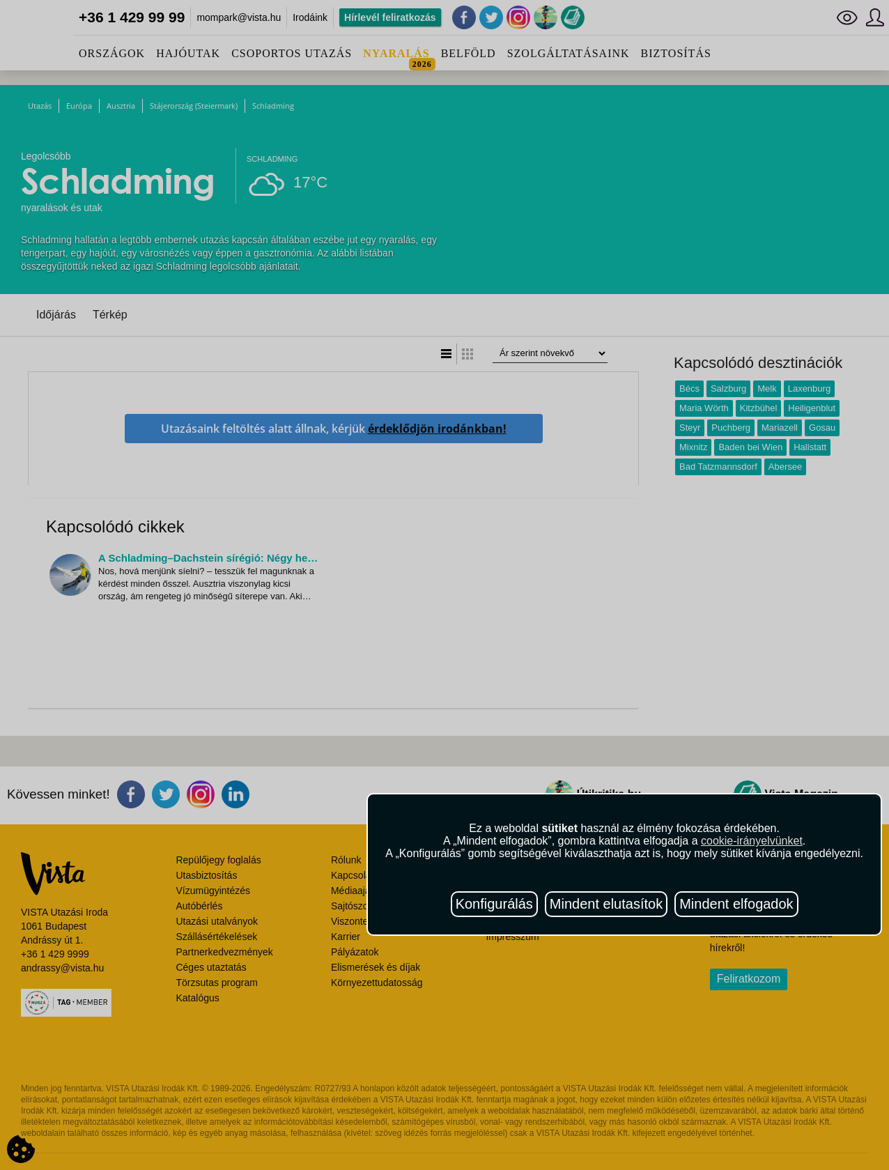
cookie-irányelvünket (752, 841)
